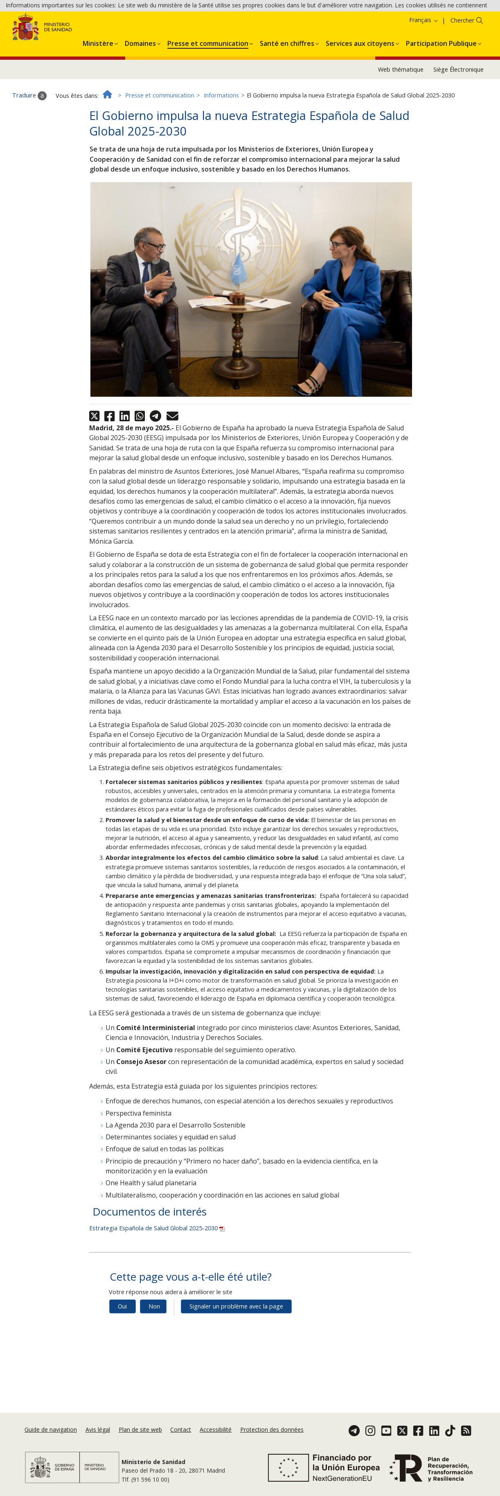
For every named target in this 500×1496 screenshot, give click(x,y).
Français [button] (424, 59)
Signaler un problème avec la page (236, 1346)
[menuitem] (98, 81)
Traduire (29, 135)
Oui (122, 1346)
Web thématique (400, 109)
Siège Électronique (458, 109)
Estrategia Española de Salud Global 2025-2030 (157, 1268)
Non (154, 1346)
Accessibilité (216, 1429)
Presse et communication (159, 135)
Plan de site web (140, 1429)
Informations (221, 135)
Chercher (462, 60)
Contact (180, 1429)
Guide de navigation (51, 1429)
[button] (98, 81)
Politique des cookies (251, 28)
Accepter (299, 28)
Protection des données (272, 1429)
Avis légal (98, 1429)
